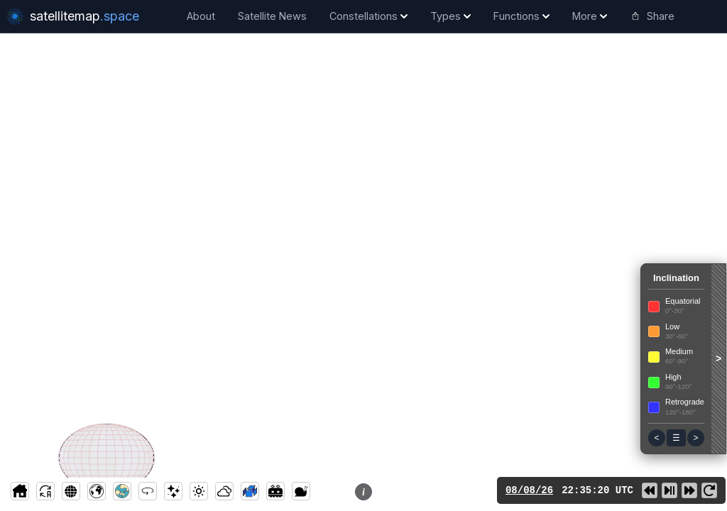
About (201, 16)
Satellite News (272, 16)
